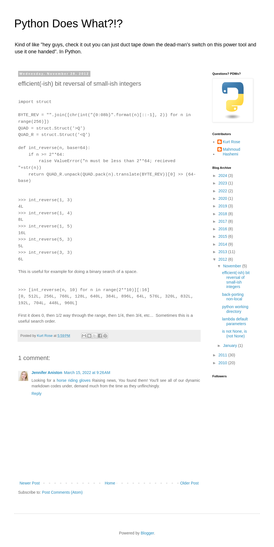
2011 (223, 355)
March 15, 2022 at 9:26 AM (87, 372)
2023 (223, 183)
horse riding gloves (73, 380)
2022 (223, 191)
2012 (223, 259)
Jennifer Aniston (47, 372)
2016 (223, 229)
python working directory (235, 309)
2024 (223, 175)
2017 (223, 221)
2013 (223, 251)
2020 (223, 198)
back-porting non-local (233, 296)
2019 (223, 206)
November (232, 266)
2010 (223, 363)
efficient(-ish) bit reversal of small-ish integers (236, 279)
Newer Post (30, 483)
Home (110, 483)
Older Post (189, 483)
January (230, 345)
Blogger (147, 533)
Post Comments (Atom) (62, 492)
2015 (223, 236)
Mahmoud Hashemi (231, 151)
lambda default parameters (235, 321)
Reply (37, 393)
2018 (223, 214)
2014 (223, 244)
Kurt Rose (231, 142)
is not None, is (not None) (234, 333)
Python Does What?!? (68, 23)
